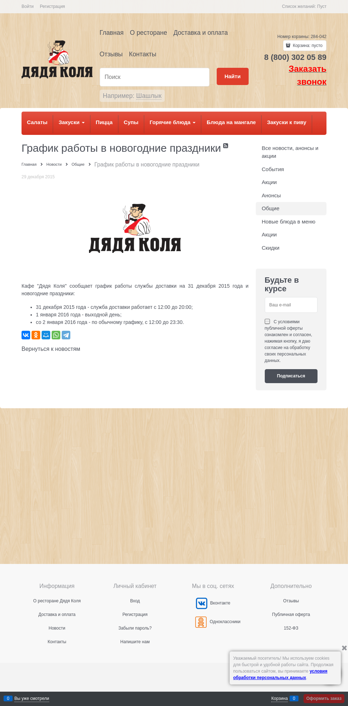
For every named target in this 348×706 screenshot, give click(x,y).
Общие (270, 208)
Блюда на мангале (231, 122)
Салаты (37, 122)
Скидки (270, 248)
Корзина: (307, 45)
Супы (131, 122)
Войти (28, 6)
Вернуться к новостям (51, 349)
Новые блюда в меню (289, 221)
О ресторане (148, 32)
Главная (112, 32)
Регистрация (52, 6)
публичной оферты (284, 328)
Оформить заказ (324, 698)
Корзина (279, 698)
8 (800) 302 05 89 (295, 57)
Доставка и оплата (200, 32)
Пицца (104, 122)
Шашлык (149, 95)
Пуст (321, 6)
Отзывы (111, 54)
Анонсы (271, 195)
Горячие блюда (173, 122)
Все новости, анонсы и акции (290, 152)
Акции (269, 182)
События (273, 169)
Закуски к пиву (286, 122)
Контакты (142, 54)
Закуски (71, 122)
